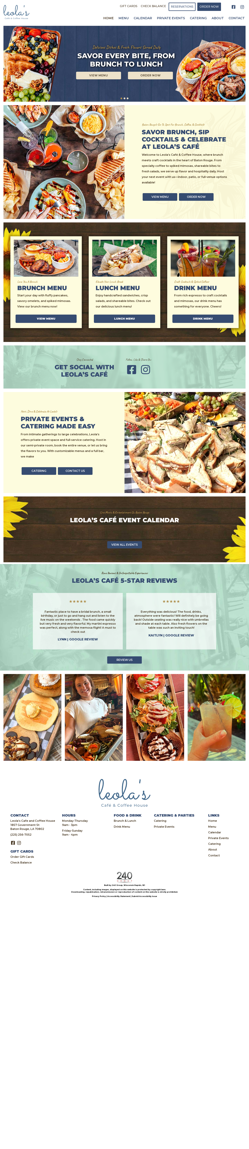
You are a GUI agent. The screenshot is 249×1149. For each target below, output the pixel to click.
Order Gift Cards (22, 857)
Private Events (164, 826)
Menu (212, 826)
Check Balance (21, 862)
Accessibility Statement (118, 896)
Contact (214, 855)
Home (212, 820)
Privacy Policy (99, 896)
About (212, 849)
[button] (233, 6)
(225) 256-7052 (20, 834)
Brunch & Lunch (125, 820)
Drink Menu (122, 826)
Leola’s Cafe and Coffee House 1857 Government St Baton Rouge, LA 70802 (32, 824)
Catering (160, 820)
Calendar (214, 832)
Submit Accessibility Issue (144, 896)
